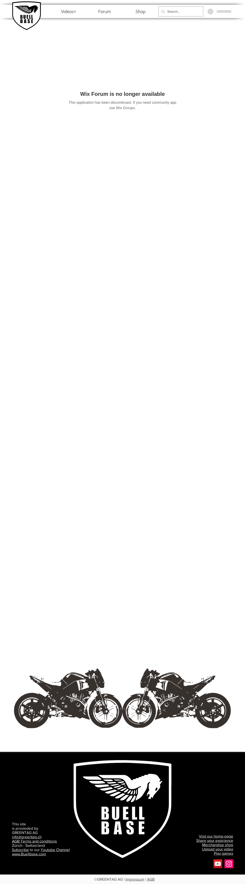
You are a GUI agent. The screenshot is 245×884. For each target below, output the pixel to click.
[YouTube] (217, 863)
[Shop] (141, 11)
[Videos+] (69, 11)
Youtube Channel (55, 849)
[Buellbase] (228, 863)
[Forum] (105, 11)
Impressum (135, 879)
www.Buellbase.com (29, 854)
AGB (151, 879)
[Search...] (180, 11)
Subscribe (20, 849)
